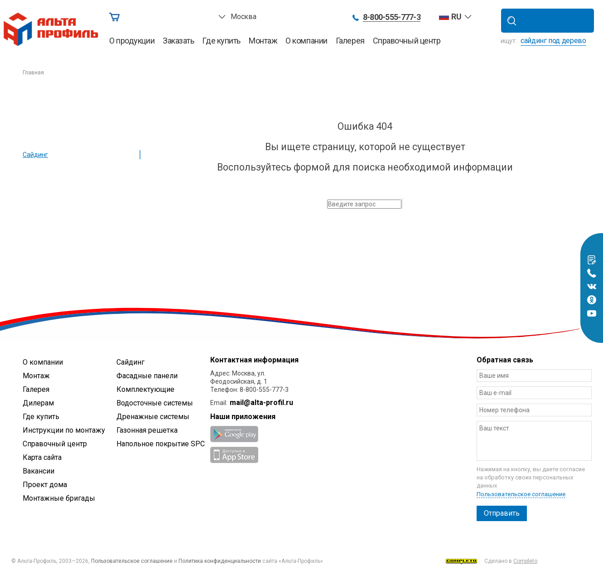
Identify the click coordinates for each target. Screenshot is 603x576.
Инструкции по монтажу (64, 430)
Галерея (350, 40)
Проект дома (45, 484)
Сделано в (491, 561)
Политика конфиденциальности (219, 561)
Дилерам (38, 403)
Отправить (502, 513)
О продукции (131, 40)
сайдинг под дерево (553, 40)
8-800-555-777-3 (391, 17)
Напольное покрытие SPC (160, 443)
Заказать (178, 40)
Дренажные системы (152, 416)
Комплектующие (145, 389)
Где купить (221, 40)
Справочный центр (407, 40)
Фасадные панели (147, 375)
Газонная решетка (147, 430)
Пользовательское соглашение (521, 494)
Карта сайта (42, 457)
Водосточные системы (154, 403)
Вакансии (38, 471)
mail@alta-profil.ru (261, 402)
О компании (306, 40)
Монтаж (263, 40)
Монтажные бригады (59, 498)
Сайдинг (35, 154)
